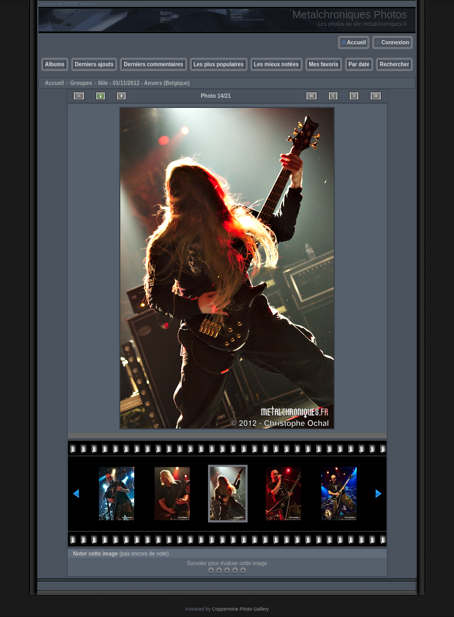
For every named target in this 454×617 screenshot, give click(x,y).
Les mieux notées (276, 64)
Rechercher (394, 64)
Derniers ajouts (94, 64)
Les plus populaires (219, 64)
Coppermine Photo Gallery (240, 609)
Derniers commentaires (153, 64)
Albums (55, 64)
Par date (359, 64)
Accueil (356, 42)
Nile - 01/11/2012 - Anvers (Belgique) (144, 83)
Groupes (81, 83)
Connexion (395, 42)
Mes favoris (323, 64)
